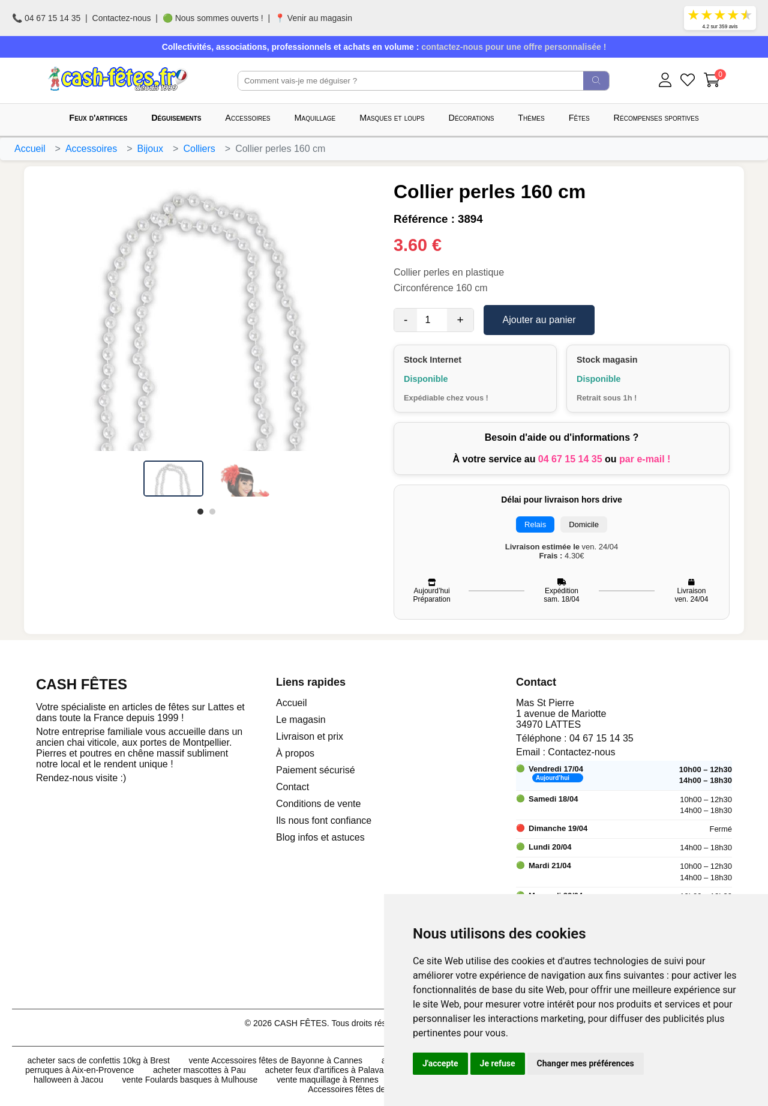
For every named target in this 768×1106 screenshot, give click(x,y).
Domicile (584, 524)
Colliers (199, 149)
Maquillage (315, 117)
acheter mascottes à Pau (199, 1070)
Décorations (471, 117)
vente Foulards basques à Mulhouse (190, 1079)
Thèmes (531, 117)
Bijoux (150, 149)
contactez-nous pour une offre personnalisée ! (513, 47)
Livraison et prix (309, 736)
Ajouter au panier (539, 320)
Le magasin (301, 720)
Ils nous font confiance (323, 820)
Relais (535, 524)
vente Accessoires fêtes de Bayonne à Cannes (276, 1060)
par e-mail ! (644, 459)
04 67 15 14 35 (570, 459)
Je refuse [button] (497, 1063)
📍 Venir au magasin (313, 18)
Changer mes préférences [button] (585, 1063)
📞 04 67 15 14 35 (46, 18)
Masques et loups (391, 117)
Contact (292, 787)
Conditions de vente (318, 804)
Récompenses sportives (656, 117)
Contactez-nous (121, 18)
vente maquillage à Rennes (328, 1079)
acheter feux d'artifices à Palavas (326, 1070)
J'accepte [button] (440, 1063)
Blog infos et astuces (320, 837)
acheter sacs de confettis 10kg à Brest (99, 1060)
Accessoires (247, 117)
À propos (295, 753)
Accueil (30, 149)
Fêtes (579, 117)
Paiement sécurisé (315, 770)
